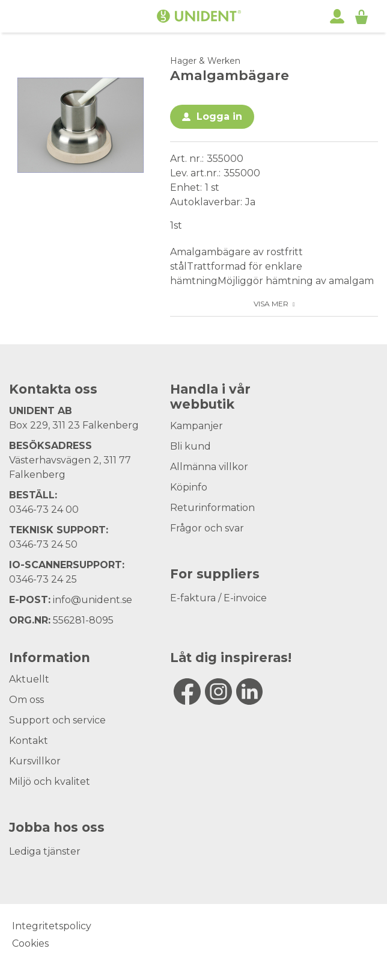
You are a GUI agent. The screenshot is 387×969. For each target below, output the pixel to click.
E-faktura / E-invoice (218, 598)
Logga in (219, 116)
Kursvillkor (35, 761)
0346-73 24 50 (43, 544)
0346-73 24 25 (43, 579)
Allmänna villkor (209, 466)
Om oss (26, 699)
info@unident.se (92, 599)
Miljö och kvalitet (49, 781)
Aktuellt (29, 679)
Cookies (30, 943)
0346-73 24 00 (44, 509)
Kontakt (28, 740)
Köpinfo (188, 487)
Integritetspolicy (51, 926)
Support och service (57, 720)
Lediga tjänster (45, 851)
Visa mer (271, 304)
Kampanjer (196, 426)
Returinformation (212, 507)
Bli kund (190, 446)
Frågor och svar (207, 528)
